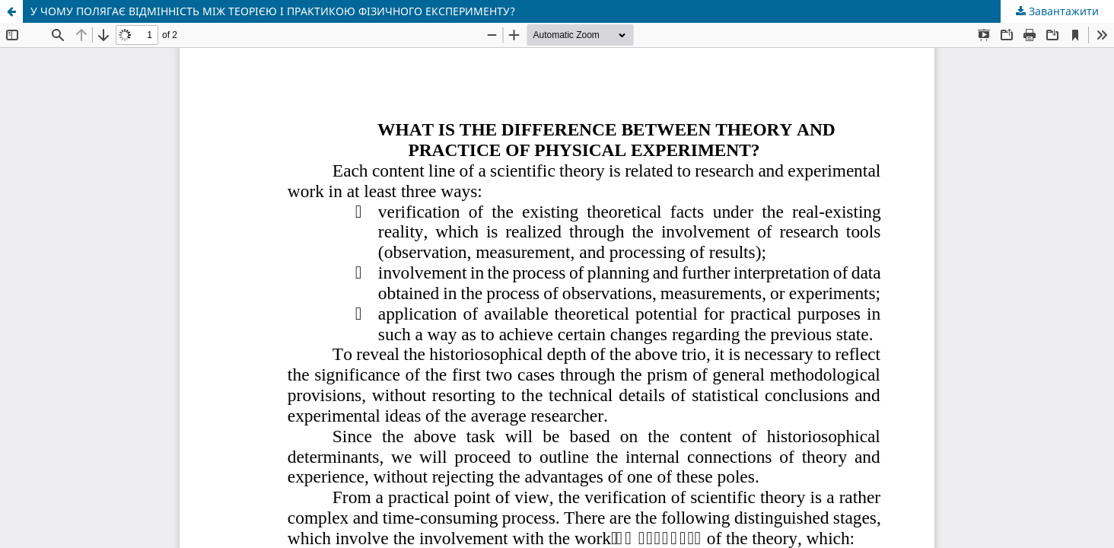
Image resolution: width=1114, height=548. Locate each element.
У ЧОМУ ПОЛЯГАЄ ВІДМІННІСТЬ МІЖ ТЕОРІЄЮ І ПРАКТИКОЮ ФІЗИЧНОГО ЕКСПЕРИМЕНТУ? (272, 11)
